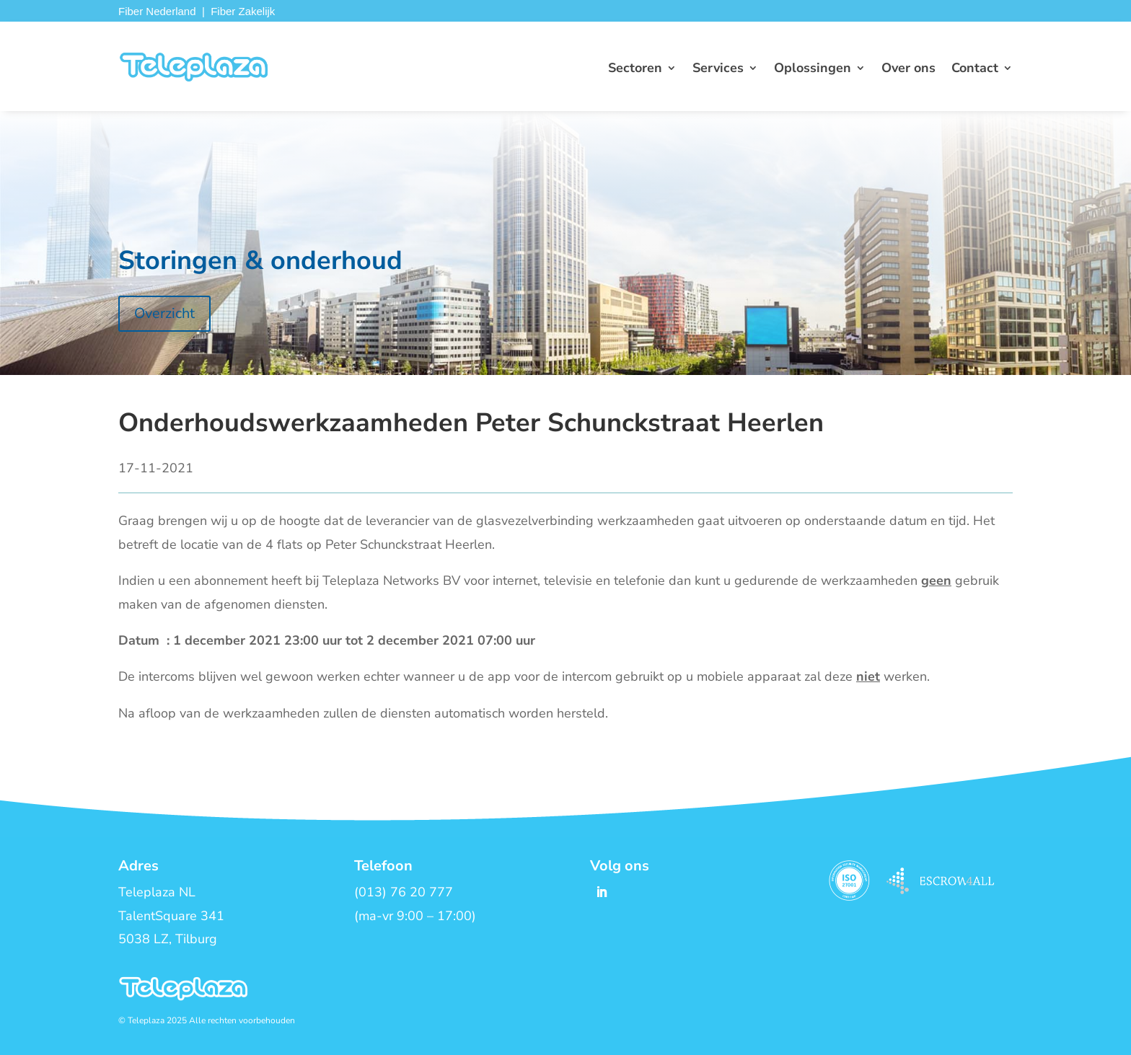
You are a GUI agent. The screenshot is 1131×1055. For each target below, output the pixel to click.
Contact (974, 69)
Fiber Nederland (157, 11)
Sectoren (635, 69)
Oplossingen (812, 69)
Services (718, 69)
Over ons (908, 69)
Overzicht (164, 313)
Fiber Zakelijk (243, 11)
